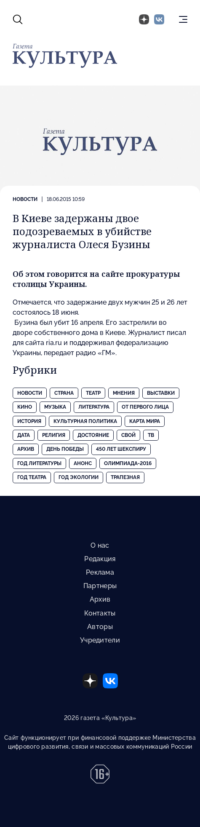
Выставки (161, 393)
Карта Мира (144, 421)
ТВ (151, 435)
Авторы (100, 627)
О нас (100, 545)
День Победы (65, 449)
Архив (25, 449)
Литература (93, 407)
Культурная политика (85, 421)
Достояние (93, 435)
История (29, 421)
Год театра (31, 477)
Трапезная (125, 477)
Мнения (124, 393)
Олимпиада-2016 (128, 463)
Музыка (55, 407)
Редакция (99, 559)
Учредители (100, 640)
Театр (93, 393)
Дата (23, 435)
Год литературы (39, 463)
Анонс (83, 463)
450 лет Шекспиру (121, 449)
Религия (53, 435)
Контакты (99, 613)
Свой (128, 435)
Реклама (100, 572)
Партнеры (100, 586)
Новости (25, 199)
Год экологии (79, 477)
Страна (64, 393)
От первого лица (145, 407)
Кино (24, 407)
